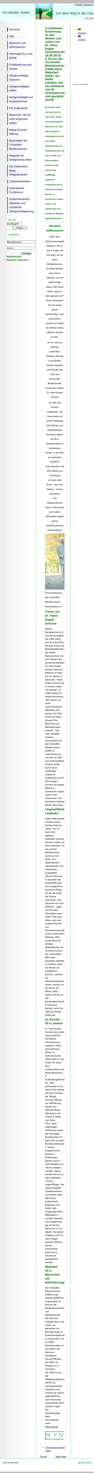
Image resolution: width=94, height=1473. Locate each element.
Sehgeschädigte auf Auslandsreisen (20, 99)
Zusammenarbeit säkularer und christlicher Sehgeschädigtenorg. (20, 205)
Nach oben (61, 1456)
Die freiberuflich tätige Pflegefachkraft (17, 170)
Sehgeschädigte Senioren (17, 77)
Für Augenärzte (17, 108)
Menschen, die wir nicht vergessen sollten (19, 119)
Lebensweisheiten (19, 181)
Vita (10, 36)
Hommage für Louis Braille (20, 55)
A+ (87, 18)
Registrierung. (14, 256)
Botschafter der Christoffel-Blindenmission (17, 144)
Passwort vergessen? (18, 260)
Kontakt (78, 5)
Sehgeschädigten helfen (18, 88)
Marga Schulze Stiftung (17, 131)
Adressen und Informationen (16, 45)
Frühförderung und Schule (19, 66)
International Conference (15, 190)
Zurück (43, 1456)
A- (92, 18)
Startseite (13, 29)
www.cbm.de (51, 1426)
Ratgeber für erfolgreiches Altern (19, 157)
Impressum (88, 5)
